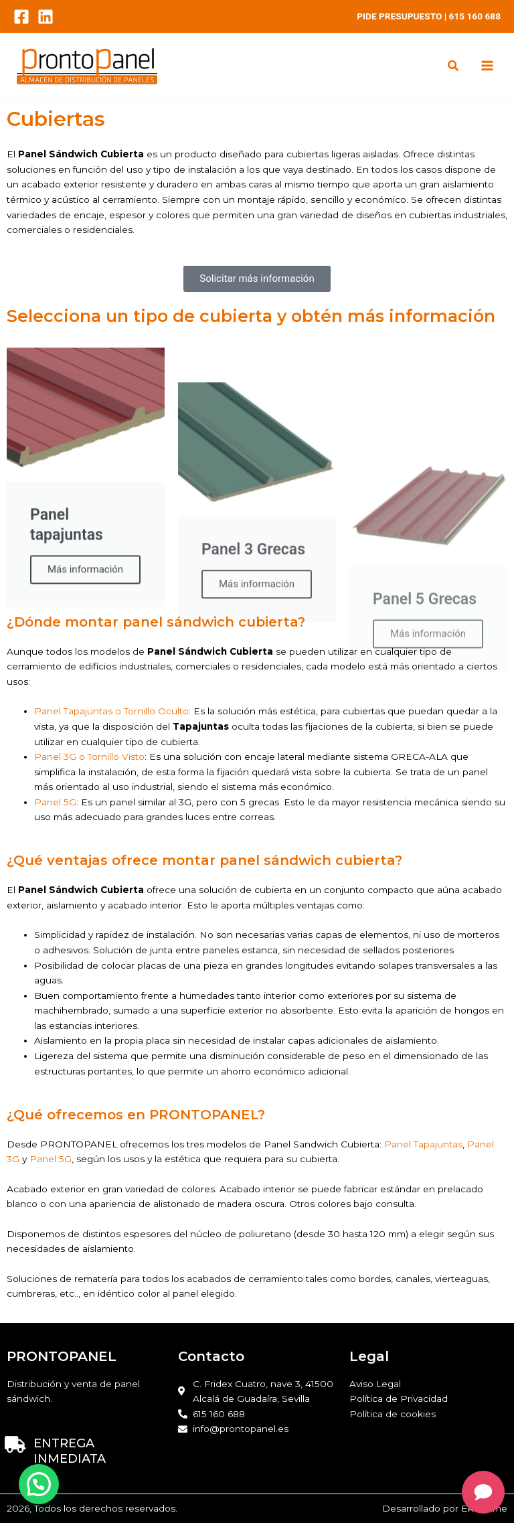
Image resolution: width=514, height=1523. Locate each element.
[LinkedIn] (45, 17)
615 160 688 (475, 16)
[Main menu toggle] (487, 66)
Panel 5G (55, 802)
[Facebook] (21, 17)
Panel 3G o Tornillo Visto (89, 756)
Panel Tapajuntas (423, 1144)
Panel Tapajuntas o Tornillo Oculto (111, 711)
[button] (454, 67)
